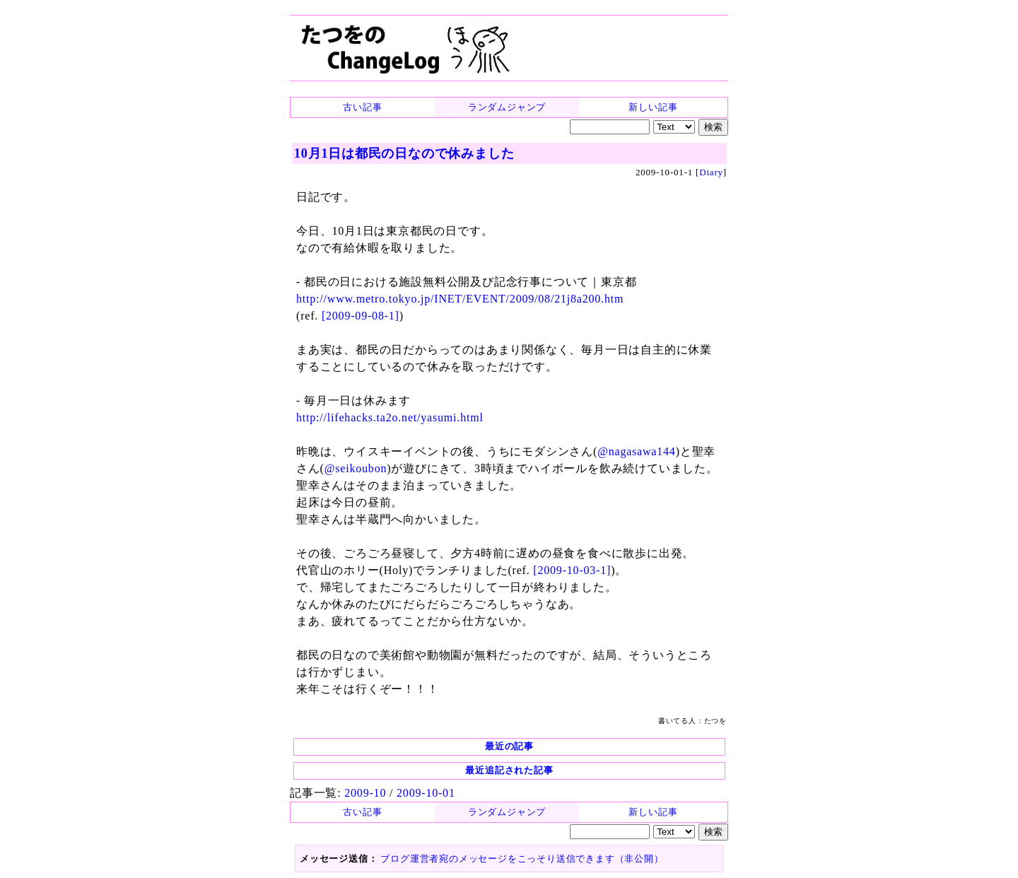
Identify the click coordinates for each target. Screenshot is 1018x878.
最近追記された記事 (509, 770)
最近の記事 (509, 746)
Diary (711, 172)
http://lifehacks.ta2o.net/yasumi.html (390, 417)
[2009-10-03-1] (572, 570)
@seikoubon (355, 468)
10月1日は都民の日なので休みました (404, 153)
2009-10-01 (426, 793)
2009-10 (365, 793)
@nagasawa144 (636, 451)
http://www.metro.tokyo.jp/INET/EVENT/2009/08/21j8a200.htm (460, 299)
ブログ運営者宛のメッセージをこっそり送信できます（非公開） (521, 858)
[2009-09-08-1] (360, 316)
